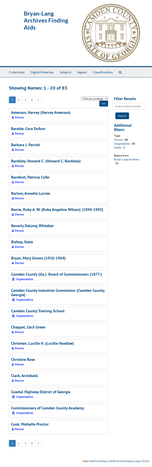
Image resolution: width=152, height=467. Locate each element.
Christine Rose (23, 359)
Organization (122, 143)
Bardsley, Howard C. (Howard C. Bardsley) (46, 161)
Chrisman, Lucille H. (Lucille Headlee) (42, 343)
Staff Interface (98, 461)
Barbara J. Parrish (25, 144)
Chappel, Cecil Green (28, 327)
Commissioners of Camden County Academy (47, 408)
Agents (82, 72)
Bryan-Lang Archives (127, 159)
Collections (17, 72)
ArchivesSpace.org (128, 461)
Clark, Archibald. (25, 375)
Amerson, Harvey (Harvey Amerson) (40, 112)
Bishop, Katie (22, 241)
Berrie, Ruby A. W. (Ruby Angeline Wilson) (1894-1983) (57, 209)
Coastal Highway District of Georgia (40, 391)
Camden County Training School (38, 311)
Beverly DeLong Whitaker (32, 225)
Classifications (103, 72)
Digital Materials (42, 72)
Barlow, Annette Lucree (30, 193)
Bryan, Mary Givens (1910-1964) (38, 258)
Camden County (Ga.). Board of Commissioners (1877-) (56, 274)
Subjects (65, 72)
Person (119, 139)
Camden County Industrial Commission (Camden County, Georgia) (58, 292)
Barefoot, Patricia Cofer (30, 177)
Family (118, 147)
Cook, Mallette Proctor (30, 424)
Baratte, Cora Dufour (28, 128)
